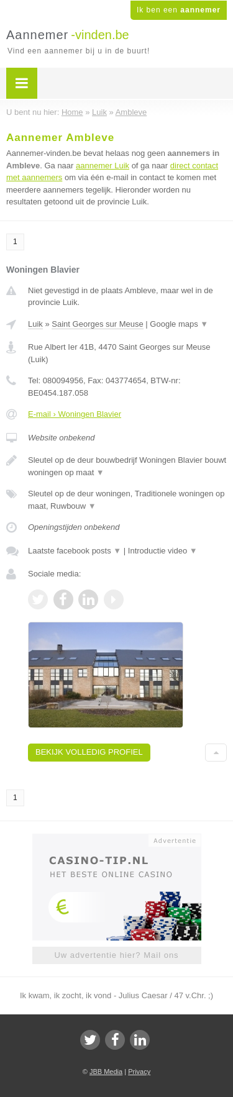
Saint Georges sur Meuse (97, 324)
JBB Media (105, 1071)
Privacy (139, 1071)
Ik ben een (179, 10)
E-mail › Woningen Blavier (74, 414)
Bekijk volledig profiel (89, 752)
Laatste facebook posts (74, 550)
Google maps (179, 324)
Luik (35, 324)
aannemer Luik (102, 165)
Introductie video (163, 550)
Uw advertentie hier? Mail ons (116, 955)
